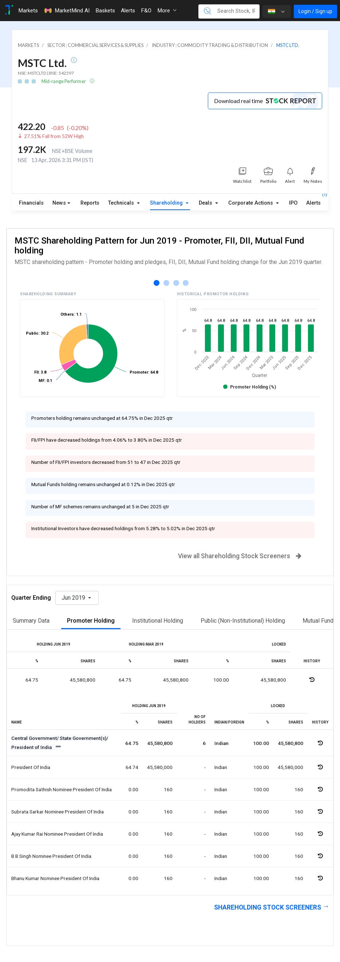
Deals (206, 203)
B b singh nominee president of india (51, 856)
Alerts (313, 201)
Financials (31, 203)
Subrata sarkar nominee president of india (57, 812)
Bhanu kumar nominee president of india (55, 878)
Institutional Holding (157, 620)
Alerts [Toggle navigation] (128, 10)
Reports (89, 203)
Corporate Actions (251, 203)
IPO (293, 203)
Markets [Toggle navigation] (28, 10)
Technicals (121, 203)
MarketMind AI (67, 10)
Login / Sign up (315, 11)
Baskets (105, 10)
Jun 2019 (74, 597)
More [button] (167, 10)
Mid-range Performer (64, 81)
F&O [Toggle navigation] (146, 10)
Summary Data (31, 620)
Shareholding (167, 203)
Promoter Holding (91, 620)
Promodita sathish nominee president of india (61, 789)
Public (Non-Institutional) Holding (243, 620)
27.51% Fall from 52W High (54, 136)
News (59, 203)
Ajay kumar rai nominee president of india (57, 834)
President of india (30, 767)
